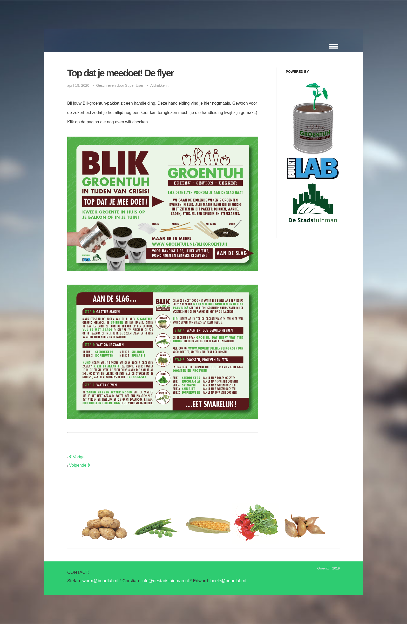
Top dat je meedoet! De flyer (120, 73)
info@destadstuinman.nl (165, 580)
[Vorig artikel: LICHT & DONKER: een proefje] (77, 457)
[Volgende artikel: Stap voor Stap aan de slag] (79, 465)
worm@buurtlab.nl (100, 580)
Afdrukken (159, 85)
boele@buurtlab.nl (228, 580)
